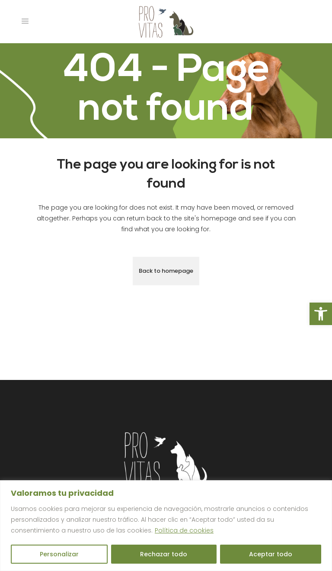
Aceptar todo (270, 554)
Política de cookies (184, 530)
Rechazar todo (163, 554)
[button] (321, 314)
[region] (166, 525)
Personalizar (59, 554)
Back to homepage (166, 271)
